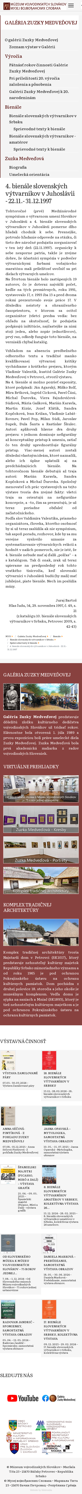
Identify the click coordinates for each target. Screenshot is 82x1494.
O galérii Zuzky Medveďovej (31, 39)
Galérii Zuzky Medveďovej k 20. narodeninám (39, 94)
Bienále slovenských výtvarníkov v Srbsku (43, 118)
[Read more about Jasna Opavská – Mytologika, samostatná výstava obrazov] (49, 1116)
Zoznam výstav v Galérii (32, 46)
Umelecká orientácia (29, 174)
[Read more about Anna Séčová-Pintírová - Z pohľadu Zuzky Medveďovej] (8, 1116)
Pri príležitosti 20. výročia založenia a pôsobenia (34, 81)
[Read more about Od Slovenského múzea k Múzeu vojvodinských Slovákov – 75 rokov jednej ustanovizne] (8, 1244)
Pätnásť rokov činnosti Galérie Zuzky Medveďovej (38, 68)
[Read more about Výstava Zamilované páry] (8, 1060)
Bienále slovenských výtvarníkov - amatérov (42, 139)
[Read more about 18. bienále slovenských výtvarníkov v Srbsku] (49, 1060)
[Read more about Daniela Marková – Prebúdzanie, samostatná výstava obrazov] (49, 1244)
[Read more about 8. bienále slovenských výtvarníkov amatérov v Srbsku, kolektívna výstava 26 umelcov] (49, 1174)
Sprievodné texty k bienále (39, 128)
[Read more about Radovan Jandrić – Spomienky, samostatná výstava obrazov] (8, 1309)
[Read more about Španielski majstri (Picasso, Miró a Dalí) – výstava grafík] (8, 1174)
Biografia (18, 167)
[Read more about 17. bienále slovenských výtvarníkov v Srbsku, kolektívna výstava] (49, 1309)
